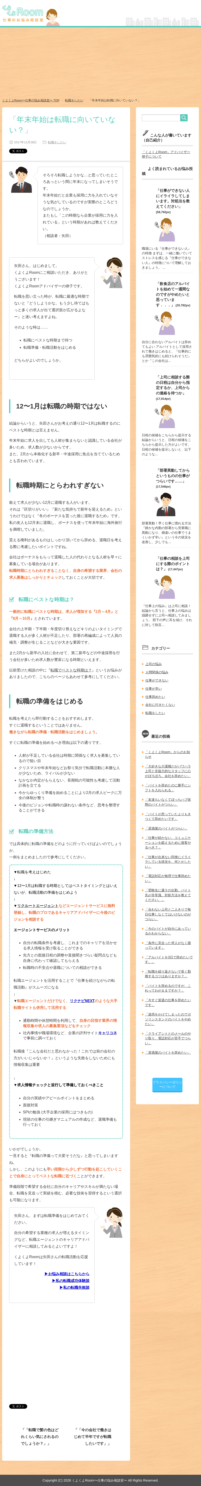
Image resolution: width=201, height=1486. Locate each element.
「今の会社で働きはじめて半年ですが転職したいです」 (92, 1436)
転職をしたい (56, 142)
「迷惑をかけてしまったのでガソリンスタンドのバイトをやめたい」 (168, 1014)
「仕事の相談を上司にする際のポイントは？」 (173, 562)
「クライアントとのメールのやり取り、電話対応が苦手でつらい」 (168, 1033)
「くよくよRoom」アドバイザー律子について (166, 154)
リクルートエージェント (37, 906)
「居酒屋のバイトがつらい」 (166, 825)
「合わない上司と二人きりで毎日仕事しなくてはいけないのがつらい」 (168, 910)
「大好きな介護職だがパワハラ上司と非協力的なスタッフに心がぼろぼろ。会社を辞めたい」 (168, 768)
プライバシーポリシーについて (167, 1079)
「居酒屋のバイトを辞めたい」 (168, 1047)
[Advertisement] (100, 63)
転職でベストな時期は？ (71, 670)
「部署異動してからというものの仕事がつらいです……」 (173, 474)
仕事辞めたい (155, 695)
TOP (31, 100)
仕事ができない (156, 679)
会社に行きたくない (160, 703)
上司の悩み (153, 662)
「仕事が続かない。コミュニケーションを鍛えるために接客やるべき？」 (168, 839)
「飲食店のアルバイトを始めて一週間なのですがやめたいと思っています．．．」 (173, 293)
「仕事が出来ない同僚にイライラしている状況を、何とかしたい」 (168, 858)
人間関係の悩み (156, 670)
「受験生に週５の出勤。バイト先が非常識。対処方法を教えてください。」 (168, 891)
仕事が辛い (153, 687)
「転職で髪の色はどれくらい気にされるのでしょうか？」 (39, 1436)
